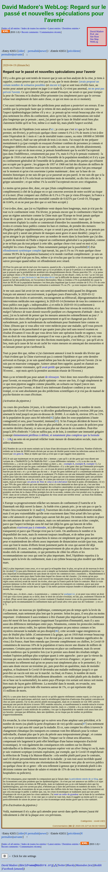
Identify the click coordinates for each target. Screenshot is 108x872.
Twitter (62, 865)
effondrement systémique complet (22, 250)
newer (43, 51)
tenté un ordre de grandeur (66, 794)
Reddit (97, 865)
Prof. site (94, 34)
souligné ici (69, 594)
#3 (56, 421)
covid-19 (98, 821)
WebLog (94, 41)
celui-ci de (57, 482)
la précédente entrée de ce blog (83, 779)
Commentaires (60, 826)
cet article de (35, 482)
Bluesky (70, 865)
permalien (7, 54)
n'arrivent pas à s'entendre (31, 527)
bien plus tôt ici (47, 277)
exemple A (69, 464)
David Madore (97, 31)
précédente (74, 51)
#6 (56, 631)
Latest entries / (63, 28)
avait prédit (48, 367)
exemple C (91, 464)
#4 (42, 510)
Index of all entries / (24, 28)
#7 (84, 723)
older (21, 51)
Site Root (94, 36)
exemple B (80, 464)
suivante (17, 54)
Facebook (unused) (13, 868)
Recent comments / (41, 32)
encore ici (55, 85)
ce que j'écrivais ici (28, 277)
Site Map (94, 39)
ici (52, 129)
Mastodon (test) (85, 865)
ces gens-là (18, 453)
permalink (33, 51)
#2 (51, 417)
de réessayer (52, 377)
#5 (15, 571)
